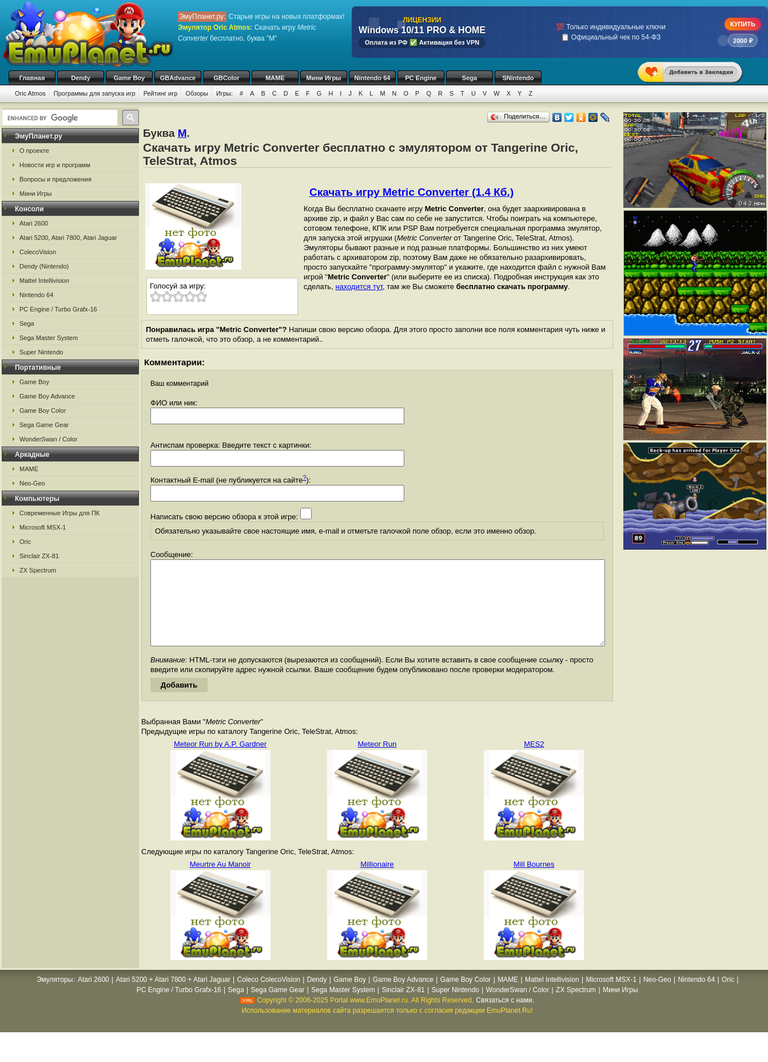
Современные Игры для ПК (59, 513)
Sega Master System (48, 337)
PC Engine (420, 77)
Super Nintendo (41, 352)
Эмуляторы (55, 997)
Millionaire (377, 881)
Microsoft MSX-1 (42, 527)
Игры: (224, 93)
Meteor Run (377, 761)
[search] (58, 118)
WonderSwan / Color (48, 439)
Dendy (80, 77)
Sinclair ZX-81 (39, 555)
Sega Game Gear (44, 424)
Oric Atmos (30, 93)
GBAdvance (178, 77)
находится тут (359, 286)
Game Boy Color (42, 410)
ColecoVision (37, 251)
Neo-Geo (32, 483)
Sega (469, 77)
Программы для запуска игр (95, 93)
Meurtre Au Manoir (220, 881)
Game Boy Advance (47, 396)
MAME (275, 77)
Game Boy (129, 77)
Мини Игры (324, 77)
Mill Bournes (534, 881)
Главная (32, 77)
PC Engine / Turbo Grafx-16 (58, 309)
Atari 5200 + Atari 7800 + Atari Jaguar (173, 997)
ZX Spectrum (37, 570)
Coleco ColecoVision (268, 997)
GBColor (226, 77)
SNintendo (518, 77)
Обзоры (196, 93)
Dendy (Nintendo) (44, 266)
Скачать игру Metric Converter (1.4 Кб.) (411, 192)
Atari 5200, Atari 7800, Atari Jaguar (68, 237)
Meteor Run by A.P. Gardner (220, 761)
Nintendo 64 (373, 77)
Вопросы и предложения (55, 179)
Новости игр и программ (54, 164)
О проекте (34, 150)
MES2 (534, 761)
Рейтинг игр (161, 93)
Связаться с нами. (505, 1017)
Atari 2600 (33, 223)
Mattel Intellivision (44, 280)
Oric (25, 541)
